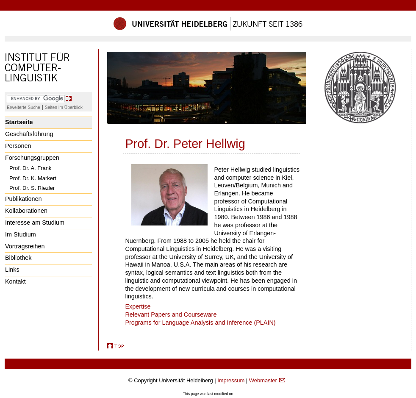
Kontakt (15, 281)
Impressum (230, 380)
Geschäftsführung (29, 134)
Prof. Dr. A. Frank (30, 168)
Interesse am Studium (34, 222)
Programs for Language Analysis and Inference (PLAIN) (200, 322)
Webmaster (263, 380)
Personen (18, 145)
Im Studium (20, 234)
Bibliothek (18, 257)
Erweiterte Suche (23, 107)
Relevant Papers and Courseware (170, 314)
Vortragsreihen (25, 246)
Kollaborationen (26, 210)
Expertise (137, 306)
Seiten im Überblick (64, 107)
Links (12, 269)
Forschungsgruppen (32, 157)
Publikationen (23, 198)
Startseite (19, 122)
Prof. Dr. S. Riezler (32, 188)
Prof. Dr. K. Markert (32, 178)
